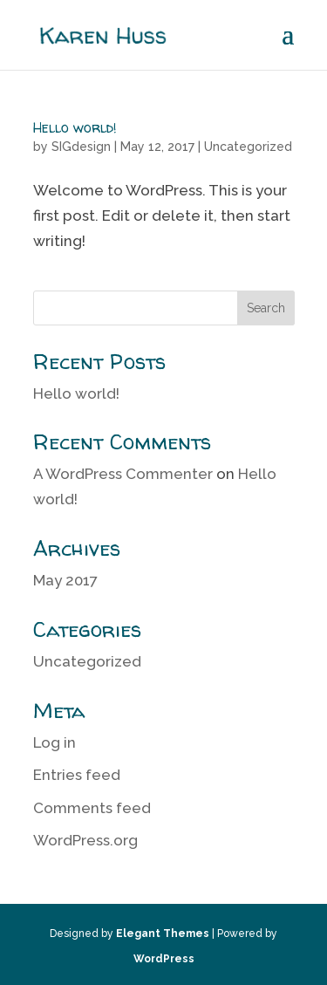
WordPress (163, 959)
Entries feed (76, 774)
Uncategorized (248, 147)
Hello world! (75, 127)
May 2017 (65, 580)
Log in (54, 742)
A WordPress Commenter (123, 473)
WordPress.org (85, 840)
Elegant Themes (162, 933)
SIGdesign (81, 147)
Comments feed (92, 808)
